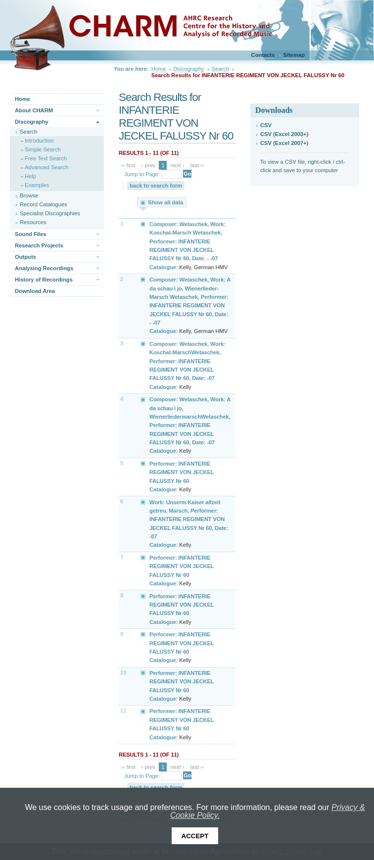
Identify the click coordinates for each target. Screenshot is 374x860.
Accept (195, 836)
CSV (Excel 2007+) (284, 143)
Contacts (263, 55)
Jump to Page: (142, 174)
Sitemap (294, 55)
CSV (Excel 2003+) (284, 134)
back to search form (156, 186)
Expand (143, 223)
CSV (266, 125)
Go (187, 174)
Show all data (166, 202)
